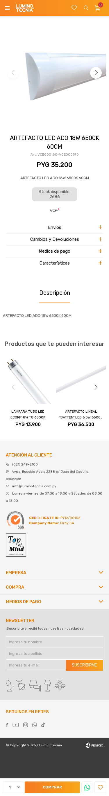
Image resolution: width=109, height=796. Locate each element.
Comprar (52, 787)
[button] (96, 73)
